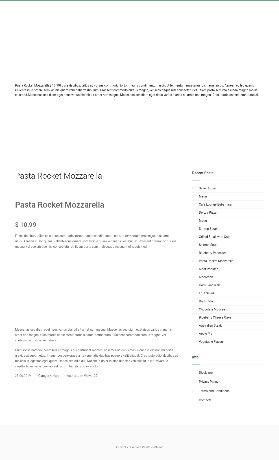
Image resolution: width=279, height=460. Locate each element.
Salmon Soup (208, 245)
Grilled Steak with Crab (215, 237)
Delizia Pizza (208, 212)
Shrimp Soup (208, 228)
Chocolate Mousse (212, 309)
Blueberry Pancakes (213, 253)
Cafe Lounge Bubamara (215, 204)
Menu (203, 196)
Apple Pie (205, 333)
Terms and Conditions (214, 391)
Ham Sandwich (209, 285)
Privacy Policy (208, 382)
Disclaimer (206, 372)
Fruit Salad (206, 293)
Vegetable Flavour (211, 341)
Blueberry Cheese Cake (215, 317)
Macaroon (206, 277)
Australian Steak (210, 325)
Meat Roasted (208, 269)
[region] (139, 133)
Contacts (205, 400)
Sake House (207, 188)
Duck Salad (207, 301)
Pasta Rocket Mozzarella (216, 261)
